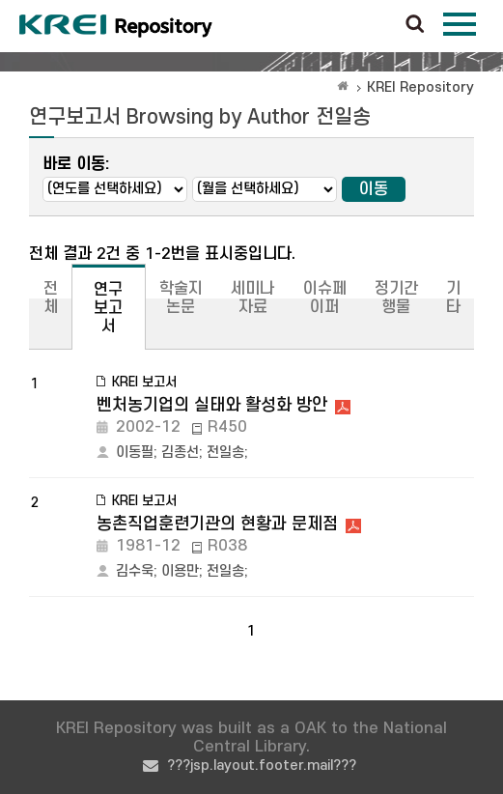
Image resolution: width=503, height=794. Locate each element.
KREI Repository (420, 87)
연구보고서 (108, 308)
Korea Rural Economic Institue (115, 26)
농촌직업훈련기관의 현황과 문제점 (217, 524)
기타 (453, 298)
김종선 (180, 452)
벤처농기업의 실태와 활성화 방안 (212, 405)
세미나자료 (252, 298)
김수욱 (135, 571)
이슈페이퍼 (325, 298)
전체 (50, 298)
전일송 (225, 452)
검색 (415, 25)
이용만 (180, 571)
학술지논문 (181, 298)
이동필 (135, 452)
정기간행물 (396, 298)
